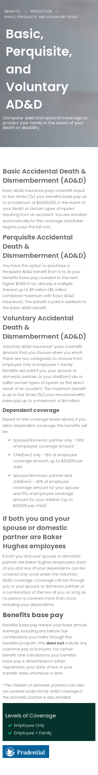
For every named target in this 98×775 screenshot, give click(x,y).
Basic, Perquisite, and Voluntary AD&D (41, 17)
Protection (41, 11)
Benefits (12, 11)
